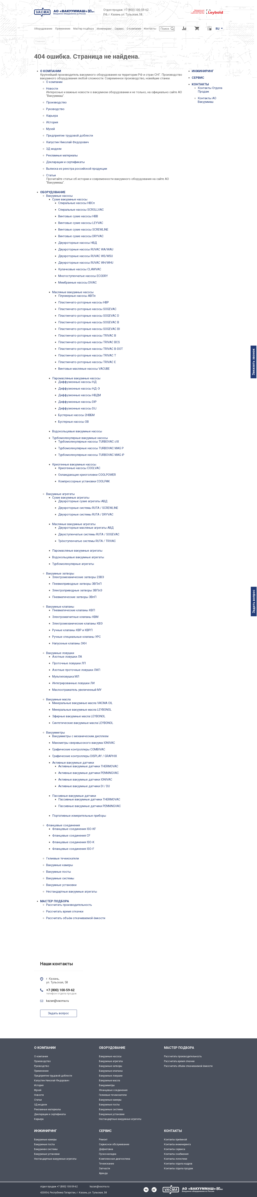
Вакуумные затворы (60, 573)
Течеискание (106, 1163)
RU (217, 28)
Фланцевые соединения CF (71, 835)
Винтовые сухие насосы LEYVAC (80, 223)
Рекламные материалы (62, 155)
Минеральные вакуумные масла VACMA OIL (82, 703)
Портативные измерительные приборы (79, 815)
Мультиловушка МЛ (65, 676)
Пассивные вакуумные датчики (74, 796)
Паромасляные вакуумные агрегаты (77, 550)
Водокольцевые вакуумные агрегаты (78, 557)
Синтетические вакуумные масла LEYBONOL (82, 723)
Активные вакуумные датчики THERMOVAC (88, 766)
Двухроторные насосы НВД (77, 243)
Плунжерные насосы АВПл (77, 296)
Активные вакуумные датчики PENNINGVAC (88, 773)
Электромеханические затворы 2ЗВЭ (78, 577)
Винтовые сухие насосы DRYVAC (81, 236)
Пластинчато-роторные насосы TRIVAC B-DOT (90, 349)
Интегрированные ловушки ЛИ (73, 683)
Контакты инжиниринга (177, 1144)
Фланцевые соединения (63, 825)
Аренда (103, 1173)
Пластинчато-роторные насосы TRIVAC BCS (89, 342)
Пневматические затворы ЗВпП (74, 597)
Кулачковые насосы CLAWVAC (79, 269)
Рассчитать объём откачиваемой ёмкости (75, 918)
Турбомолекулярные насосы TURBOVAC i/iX (88, 441)
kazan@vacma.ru (57, 1001)
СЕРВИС (198, 78)
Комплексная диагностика (114, 1158)
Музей (50, 129)
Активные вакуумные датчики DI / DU (84, 786)
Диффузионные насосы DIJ (77, 408)
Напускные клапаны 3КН (69, 643)
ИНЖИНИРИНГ (203, 71)
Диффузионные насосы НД (77, 382)
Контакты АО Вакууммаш (207, 100)
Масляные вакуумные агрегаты (74, 524)
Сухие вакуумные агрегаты (70, 497)
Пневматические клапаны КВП (73, 610)
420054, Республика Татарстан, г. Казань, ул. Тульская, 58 (73, 1192)
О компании (54, 82)
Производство (56, 102)
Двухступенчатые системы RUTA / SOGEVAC (88, 534)
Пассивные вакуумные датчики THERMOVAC (89, 799)
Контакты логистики (175, 1158)
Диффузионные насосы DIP (77, 402)
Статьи (51, 175)
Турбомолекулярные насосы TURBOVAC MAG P (91, 448)
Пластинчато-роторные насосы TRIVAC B (87, 335)
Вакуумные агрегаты (60, 494)
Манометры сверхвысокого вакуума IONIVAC (83, 743)
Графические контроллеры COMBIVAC (78, 749)
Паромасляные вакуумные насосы (76, 378)
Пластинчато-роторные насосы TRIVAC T (87, 355)
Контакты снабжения (176, 1154)
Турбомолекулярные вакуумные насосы (80, 438)
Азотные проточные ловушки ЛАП (76, 670)
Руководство (55, 109)
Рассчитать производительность (69, 905)
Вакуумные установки (61, 885)
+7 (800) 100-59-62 (136, 9)
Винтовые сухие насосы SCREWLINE (83, 229)
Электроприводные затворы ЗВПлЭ (77, 590)
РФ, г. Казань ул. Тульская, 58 (122, 14)
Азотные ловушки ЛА (67, 656)
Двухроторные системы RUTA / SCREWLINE (88, 508)
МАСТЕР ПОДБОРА (54, 901)
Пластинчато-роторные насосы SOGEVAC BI (89, 329)
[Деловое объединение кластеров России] (170, 12)
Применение (41, 1070)
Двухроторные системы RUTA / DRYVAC (85, 514)
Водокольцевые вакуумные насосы (77, 431)
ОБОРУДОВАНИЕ (52, 192)
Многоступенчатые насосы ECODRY (83, 276)
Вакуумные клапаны (60, 606)
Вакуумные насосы (59, 196)
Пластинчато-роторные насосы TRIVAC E (87, 362)
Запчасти (104, 1168)
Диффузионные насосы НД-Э (79, 388)
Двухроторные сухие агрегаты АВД (82, 501)
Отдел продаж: (113, 9)
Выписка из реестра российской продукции (76, 168)
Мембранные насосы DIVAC (77, 282)
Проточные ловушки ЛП (69, 663)
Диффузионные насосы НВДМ (79, 395)
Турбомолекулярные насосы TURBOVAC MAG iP (91, 455)
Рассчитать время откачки (64, 911)
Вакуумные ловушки (60, 653)
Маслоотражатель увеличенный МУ (76, 690)
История (52, 122)
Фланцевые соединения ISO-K (73, 842)
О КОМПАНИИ (50, 71)
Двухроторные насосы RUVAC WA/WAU (85, 249)
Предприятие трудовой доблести (69, 135)
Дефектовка (106, 1149)
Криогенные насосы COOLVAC (79, 468)
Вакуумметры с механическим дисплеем (80, 736)
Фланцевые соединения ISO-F (73, 849)
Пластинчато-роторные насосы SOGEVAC (87, 309)
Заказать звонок (253, 362)
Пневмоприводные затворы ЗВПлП (77, 584)
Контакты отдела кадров (178, 1163)
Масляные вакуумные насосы (73, 292)
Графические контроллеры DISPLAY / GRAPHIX (84, 756)
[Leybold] (207, 12)
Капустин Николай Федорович (67, 142)
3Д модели (53, 149)
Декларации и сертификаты (65, 162)
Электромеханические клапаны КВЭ (77, 623)
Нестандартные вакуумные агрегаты (71, 891)
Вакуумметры (55, 732)
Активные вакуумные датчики (73, 762)
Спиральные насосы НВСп (76, 203)
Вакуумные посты (58, 872)
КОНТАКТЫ (200, 84)
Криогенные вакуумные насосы (74, 464)
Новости (52, 88)
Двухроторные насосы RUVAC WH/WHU (85, 262)
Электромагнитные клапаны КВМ (75, 617)
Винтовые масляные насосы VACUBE (84, 368)
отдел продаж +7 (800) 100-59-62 (59, 1186)
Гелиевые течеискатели (62, 858)
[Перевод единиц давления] (209, 28)
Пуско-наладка (107, 1154)
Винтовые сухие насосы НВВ (78, 216)
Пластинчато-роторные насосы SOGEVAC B (88, 322)
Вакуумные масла (58, 699)
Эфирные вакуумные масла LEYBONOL (78, 716)
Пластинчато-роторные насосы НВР (83, 302)
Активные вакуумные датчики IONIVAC (85, 779)
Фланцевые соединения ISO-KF (74, 829)
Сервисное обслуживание (114, 1144)
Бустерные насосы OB (73, 421)
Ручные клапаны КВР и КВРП (72, 630)
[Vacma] (64, 12)
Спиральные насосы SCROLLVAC (81, 209)
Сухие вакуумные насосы (69, 199)
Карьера (52, 115)
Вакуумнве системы (46, 1149)
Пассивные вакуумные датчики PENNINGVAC (89, 806)
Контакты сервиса (174, 1149)
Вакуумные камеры (59, 865)
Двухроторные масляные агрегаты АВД (86, 528)
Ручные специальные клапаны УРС (76, 637)
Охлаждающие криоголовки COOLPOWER (87, 475)
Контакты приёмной (175, 1139)
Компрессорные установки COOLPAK (84, 481)
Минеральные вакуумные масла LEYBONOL (82, 709)
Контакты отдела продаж (178, 1168)
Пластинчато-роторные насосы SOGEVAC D (88, 315)
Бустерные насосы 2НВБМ (76, 415)
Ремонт (103, 1139)
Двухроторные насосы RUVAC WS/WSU (85, 256)
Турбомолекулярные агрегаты (73, 564)
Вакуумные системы (60, 878)
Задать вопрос (254, 601)
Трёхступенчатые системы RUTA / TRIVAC (87, 541)
